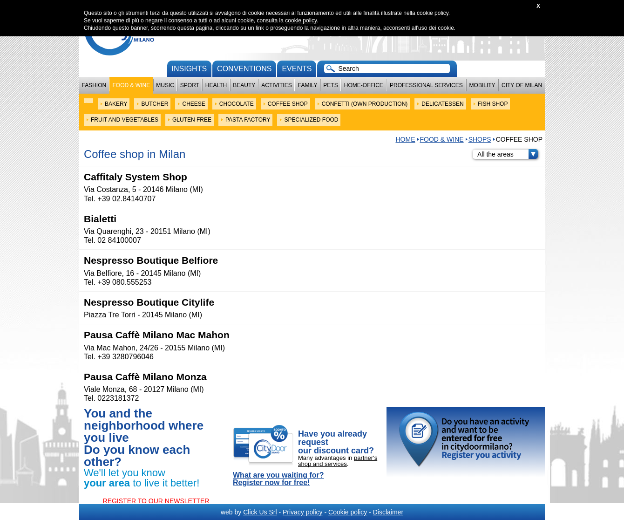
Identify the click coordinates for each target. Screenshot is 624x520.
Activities (276, 85)
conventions (244, 69)
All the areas (507, 154)
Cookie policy (347, 512)
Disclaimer (388, 512)
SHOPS (479, 139)
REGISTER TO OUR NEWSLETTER (156, 501)
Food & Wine (131, 85)
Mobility (482, 85)
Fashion (94, 85)
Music (165, 85)
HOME (405, 139)
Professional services (426, 85)
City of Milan (522, 85)
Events (297, 69)
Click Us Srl (260, 512)
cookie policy (301, 20)
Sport (189, 85)
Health (216, 85)
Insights (189, 69)
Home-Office (363, 85)
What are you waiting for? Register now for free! (278, 479)
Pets (330, 85)
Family (308, 85)
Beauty (244, 85)
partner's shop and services (337, 460)
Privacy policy (303, 512)
